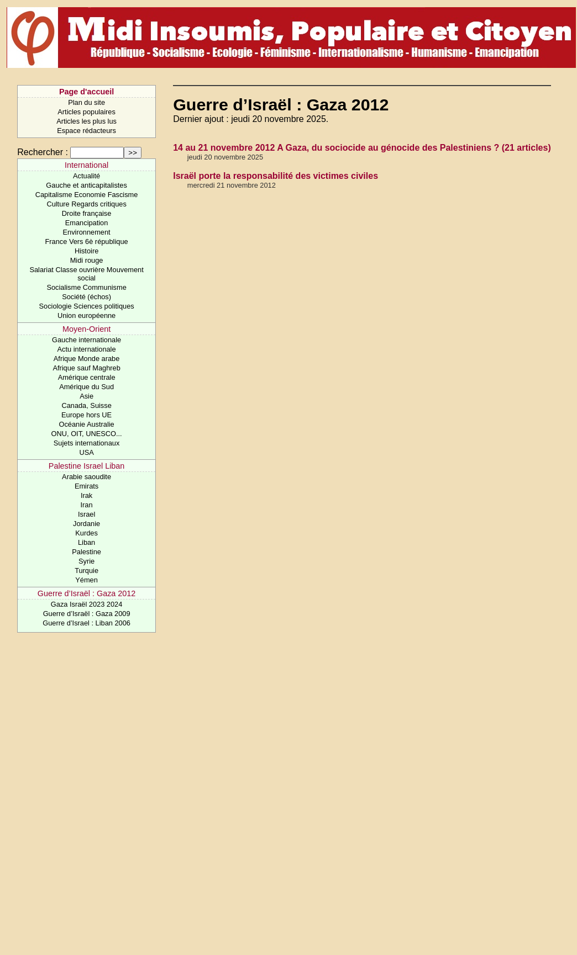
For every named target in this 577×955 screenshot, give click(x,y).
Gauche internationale (86, 340)
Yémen (86, 580)
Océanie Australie (86, 424)
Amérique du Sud (86, 387)
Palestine (86, 552)
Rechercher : (42, 152)
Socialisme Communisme (86, 287)
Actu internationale (86, 349)
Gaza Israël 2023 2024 (86, 604)
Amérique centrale (87, 377)
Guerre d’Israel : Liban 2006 (86, 623)
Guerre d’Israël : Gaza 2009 (86, 613)
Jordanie (86, 523)
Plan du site (86, 102)
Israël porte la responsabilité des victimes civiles (275, 176)
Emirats (86, 486)
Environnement (87, 232)
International (86, 165)
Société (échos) (86, 297)
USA (86, 452)
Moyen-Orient (86, 329)
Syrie (86, 561)
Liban (86, 542)
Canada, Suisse (86, 405)
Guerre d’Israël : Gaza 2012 (87, 593)
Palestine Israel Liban (87, 465)
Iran (87, 505)
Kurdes (86, 533)
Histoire (86, 251)
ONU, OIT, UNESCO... (86, 433)
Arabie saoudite (86, 477)
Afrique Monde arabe (87, 358)
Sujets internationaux (87, 443)
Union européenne (86, 315)
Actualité (86, 176)
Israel (86, 514)
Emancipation (86, 223)
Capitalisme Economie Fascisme (86, 194)
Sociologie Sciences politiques (86, 306)
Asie (86, 396)
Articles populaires (86, 112)
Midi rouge (86, 260)
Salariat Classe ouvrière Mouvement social (86, 274)
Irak (86, 495)
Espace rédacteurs (86, 130)
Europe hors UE (86, 415)
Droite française (87, 213)
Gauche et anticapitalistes (86, 185)
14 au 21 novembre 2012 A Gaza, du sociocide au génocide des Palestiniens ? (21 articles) (362, 147)
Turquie (86, 570)
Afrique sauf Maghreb (86, 368)
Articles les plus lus (86, 121)
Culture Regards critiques (86, 204)
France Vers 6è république (86, 241)
